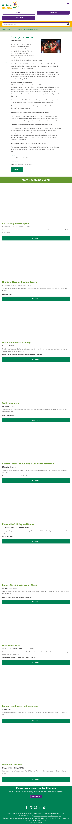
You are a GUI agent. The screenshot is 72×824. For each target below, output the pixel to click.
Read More (36, 238)
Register (17, 169)
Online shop (18, 18)
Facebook (6, 66)
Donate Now (36, 796)
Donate (18, 13)
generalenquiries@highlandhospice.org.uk (47, 816)
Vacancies (53, 13)
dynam (40, 822)
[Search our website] (36, 24)
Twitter (6, 71)
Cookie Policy (41, 820)
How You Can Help (14, 29)
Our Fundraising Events (30, 29)
